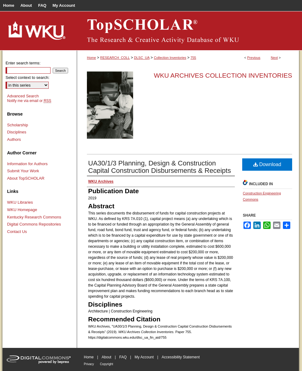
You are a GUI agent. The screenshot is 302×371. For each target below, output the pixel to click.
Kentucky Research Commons (34, 217)
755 (193, 57)
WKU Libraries (20, 202)
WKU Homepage (22, 209)
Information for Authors (27, 163)
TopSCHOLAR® (188, 30)
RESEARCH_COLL (115, 57)
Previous (253, 57)
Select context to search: (27, 77)
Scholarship (17, 125)
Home (91, 57)
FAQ (123, 357)
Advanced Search (23, 96)
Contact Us (17, 231)
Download (267, 164)
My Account (144, 357)
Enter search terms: (23, 63)
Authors (14, 139)
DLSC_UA (142, 57)
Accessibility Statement (181, 357)
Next (274, 57)
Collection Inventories (170, 57)
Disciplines (16, 132)
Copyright (106, 364)
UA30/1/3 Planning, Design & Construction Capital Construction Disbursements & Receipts (159, 166)
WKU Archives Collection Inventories (223, 75)
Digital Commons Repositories (34, 224)
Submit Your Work (23, 171)
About (106, 357)
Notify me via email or (29, 101)
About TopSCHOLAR (25, 178)
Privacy (89, 364)
